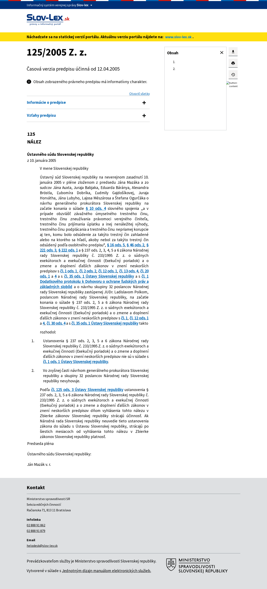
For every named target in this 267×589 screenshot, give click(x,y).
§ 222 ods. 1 (68, 250)
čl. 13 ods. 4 (128, 271)
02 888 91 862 (36, 525)
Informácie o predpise (46, 102)
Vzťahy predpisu (41, 115)
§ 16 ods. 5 (116, 244)
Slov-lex (82, 5)
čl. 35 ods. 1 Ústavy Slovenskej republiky (99, 276)
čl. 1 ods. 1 (68, 271)
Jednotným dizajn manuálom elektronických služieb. (106, 570)
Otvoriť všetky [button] (139, 93)
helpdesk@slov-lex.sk (42, 545)
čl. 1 (124, 317)
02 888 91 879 (36, 531)
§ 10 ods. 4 (96, 208)
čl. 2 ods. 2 (87, 271)
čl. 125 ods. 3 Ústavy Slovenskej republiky (87, 389)
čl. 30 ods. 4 (56, 323)
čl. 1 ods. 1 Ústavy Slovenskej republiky (75, 361)
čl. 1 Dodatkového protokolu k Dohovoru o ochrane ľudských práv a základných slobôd (94, 281)
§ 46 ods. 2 (135, 244)
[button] (221, 52)
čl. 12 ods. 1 (107, 271)
